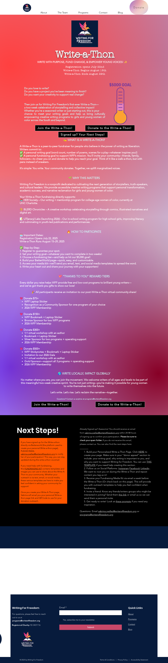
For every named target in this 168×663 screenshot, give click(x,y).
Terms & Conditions (107, 660)
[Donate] (139, 7)
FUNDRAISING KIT (33, 468)
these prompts (123, 501)
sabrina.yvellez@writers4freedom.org (38, 454)
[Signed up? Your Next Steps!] (83, 135)
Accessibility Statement (139, 660)
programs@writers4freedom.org (98, 399)
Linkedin (145, 468)
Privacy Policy (123, 660)
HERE (141, 451)
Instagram (123, 468)
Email (63, 607)
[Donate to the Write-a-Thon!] (110, 128)
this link (123, 494)
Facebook (134, 468)
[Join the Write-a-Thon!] (55, 128)
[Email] (89, 612)
